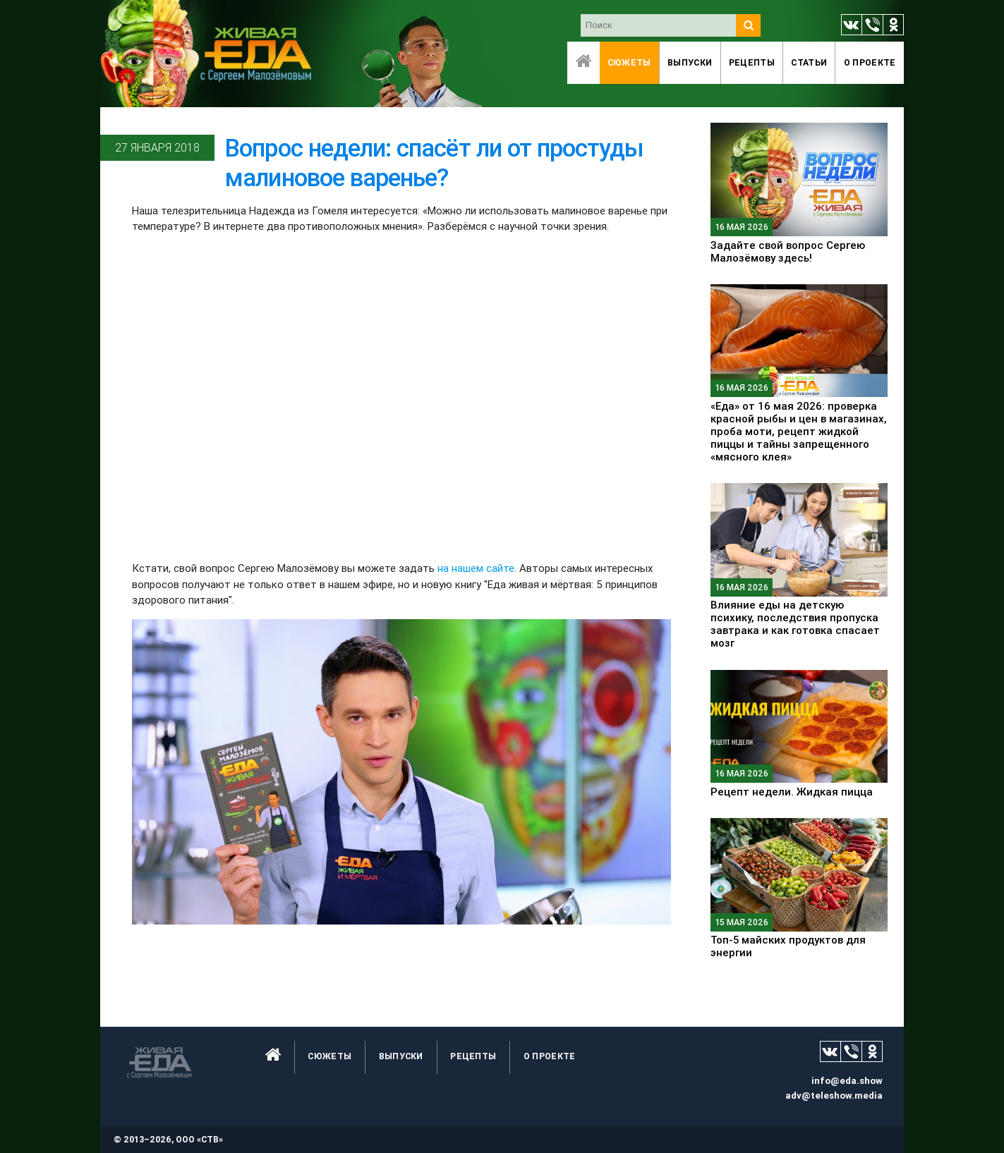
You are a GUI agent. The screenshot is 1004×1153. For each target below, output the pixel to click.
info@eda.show (847, 1081)
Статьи (809, 62)
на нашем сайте (475, 568)
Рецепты (752, 62)
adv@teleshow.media (834, 1096)
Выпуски (689, 62)
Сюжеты (629, 62)
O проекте (870, 62)
